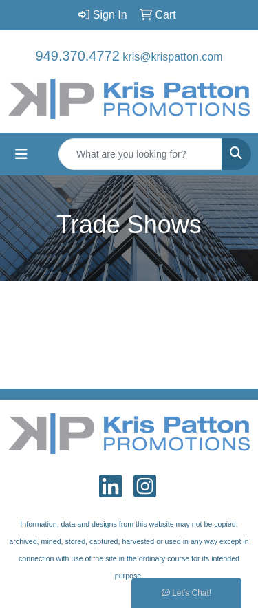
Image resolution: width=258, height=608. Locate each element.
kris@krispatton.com (172, 57)
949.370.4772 (78, 55)
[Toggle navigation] (21, 154)
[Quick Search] (140, 154)
